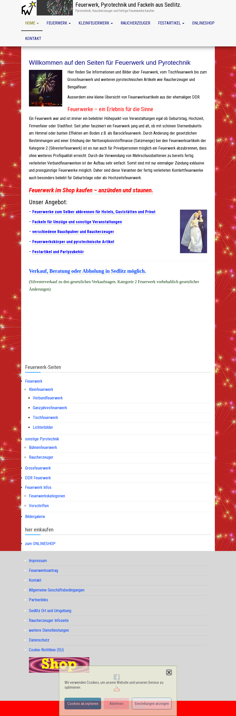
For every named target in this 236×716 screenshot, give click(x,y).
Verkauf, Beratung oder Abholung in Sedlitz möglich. (87, 271)
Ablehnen (116, 703)
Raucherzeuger (135, 23)
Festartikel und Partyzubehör (58, 251)
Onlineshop (203, 23)
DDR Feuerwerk (38, 477)
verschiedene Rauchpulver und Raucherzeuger (73, 231)
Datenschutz (39, 640)
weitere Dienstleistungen (49, 630)
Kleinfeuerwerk (95, 23)
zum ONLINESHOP (40, 543)
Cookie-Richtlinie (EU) (46, 649)
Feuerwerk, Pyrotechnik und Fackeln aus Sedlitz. (128, 5)
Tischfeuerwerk (45, 417)
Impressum (38, 560)
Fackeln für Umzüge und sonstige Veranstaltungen (77, 221)
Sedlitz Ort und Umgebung (50, 610)
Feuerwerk (58, 23)
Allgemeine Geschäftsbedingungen (56, 590)
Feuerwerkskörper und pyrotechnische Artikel (73, 241)
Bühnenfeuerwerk (43, 447)
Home (32, 23)
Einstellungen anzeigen (152, 703)
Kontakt (33, 38)
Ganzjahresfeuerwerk (50, 407)
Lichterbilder (43, 427)
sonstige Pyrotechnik (42, 439)
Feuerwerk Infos (38, 487)
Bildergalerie (35, 516)
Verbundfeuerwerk (48, 398)
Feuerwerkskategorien (47, 495)
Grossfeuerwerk (38, 468)
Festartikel (171, 23)
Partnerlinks (38, 599)
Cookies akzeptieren (82, 703)
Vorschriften (39, 505)
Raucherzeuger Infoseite (49, 620)
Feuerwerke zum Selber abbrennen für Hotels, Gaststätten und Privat (93, 211)
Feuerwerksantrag (43, 570)
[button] (169, 672)
